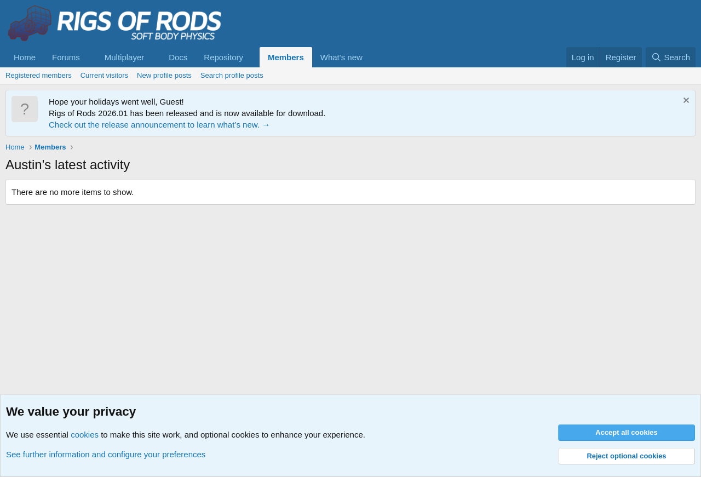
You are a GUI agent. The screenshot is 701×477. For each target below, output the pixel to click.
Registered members (38, 75)
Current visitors (104, 75)
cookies (85, 434)
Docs (178, 57)
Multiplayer (125, 57)
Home (25, 57)
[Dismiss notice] (684, 101)
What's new (341, 57)
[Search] (671, 57)
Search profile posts (231, 75)
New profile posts (164, 75)
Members (286, 57)
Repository (223, 57)
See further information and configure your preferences (105, 454)
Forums (66, 57)
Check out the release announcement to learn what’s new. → (159, 124)
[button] (88, 57)
